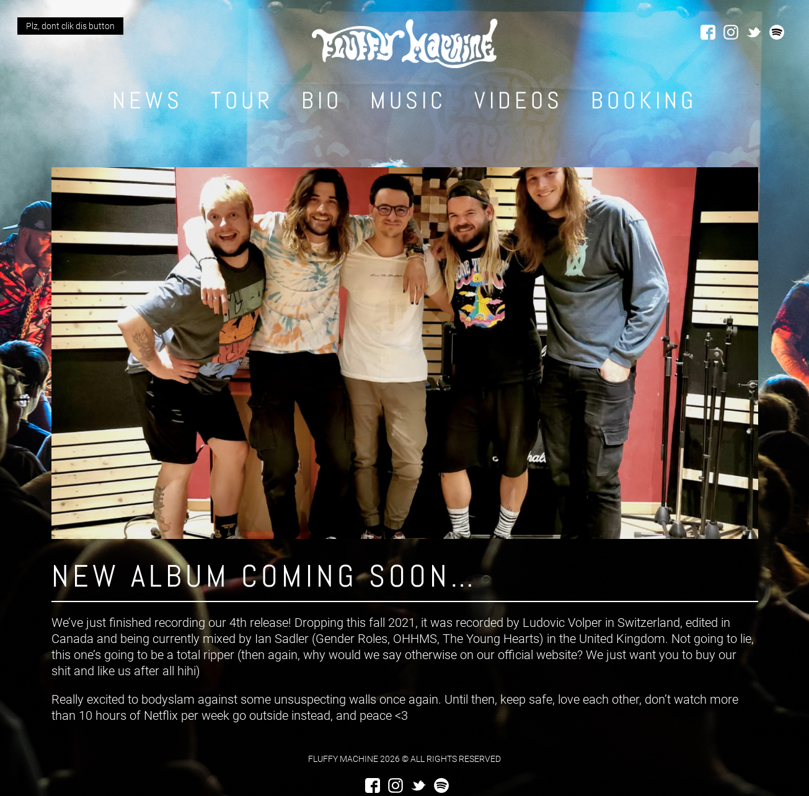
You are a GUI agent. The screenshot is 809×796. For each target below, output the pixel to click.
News (147, 100)
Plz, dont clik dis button (70, 26)
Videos (518, 100)
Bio (321, 100)
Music (408, 100)
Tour (242, 100)
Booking (644, 100)
